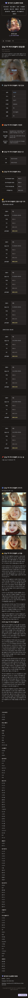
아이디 (3, 899)
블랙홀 (3, 961)
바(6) (18, 6)
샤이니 (3, 787)
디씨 (3, 753)
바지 (3, 763)
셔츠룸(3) (22, 6)
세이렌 (3, 792)
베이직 (3, 853)
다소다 (3, 920)
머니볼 (3, 823)
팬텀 (3, 740)
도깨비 (3, 795)
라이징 (3, 821)
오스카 (3, 858)
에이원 (3, 833)
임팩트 (3, 818)
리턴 (3, 737)
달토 (3, 955)
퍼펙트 (3, 719)
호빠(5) (14, 13)
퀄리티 (3, 906)
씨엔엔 (3, 750)
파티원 (3, 717)
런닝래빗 (4, 941)
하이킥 (3, 727)
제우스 (3, 912)
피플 (3, 867)
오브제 (3, 761)
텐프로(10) (7, 11)
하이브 (3, 725)
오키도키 (4, 830)
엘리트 (3, 925)
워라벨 (3, 936)
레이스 (3, 845)
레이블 (3, 797)
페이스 (3, 897)
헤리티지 (4, 768)
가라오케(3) (6, 6)
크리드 (3, 735)
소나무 (3, 851)
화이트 (3, 904)
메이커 (3, 946)
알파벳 (3, 806)
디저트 (3, 917)
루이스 (3, 742)
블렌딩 (3, 799)
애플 (3, 733)
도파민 (3, 922)
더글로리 (4, 809)
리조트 (3, 927)
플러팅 (3, 966)
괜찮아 (3, 879)
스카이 (3, 714)
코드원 (3, 770)
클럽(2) (17, 9)
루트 (3, 777)
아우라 (3, 865)
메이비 (3, 892)
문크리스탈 (4, 745)
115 (2, 929)
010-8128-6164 (10, 981)
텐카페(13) (22, 9)
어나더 (3, 785)
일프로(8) (6, 9)
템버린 (3, 872)
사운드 (3, 843)
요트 (3, 775)
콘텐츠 (3, 885)
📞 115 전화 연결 (22, 995)
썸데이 (3, 802)
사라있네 (4, 951)
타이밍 (3, 783)
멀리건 (3, 804)
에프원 (3, 816)
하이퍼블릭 (8, 41)
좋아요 (3, 790)
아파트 (3, 875)
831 (2, 835)
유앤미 (3, 755)
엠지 (3, 887)
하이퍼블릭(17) (20, 11)
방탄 (3, 934)
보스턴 (3, 963)
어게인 (3, 968)
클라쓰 (3, 894)
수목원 (3, 944)
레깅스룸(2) (12, 6)
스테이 (3, 814)
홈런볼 (3, 890)
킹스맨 (3, 811)
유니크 (3, 837)
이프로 (3, 863)
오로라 (3, 856)
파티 (3, 948)
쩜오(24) (12, 9)
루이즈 (3, 772)
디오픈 (3, 860)
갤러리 (3, 870)
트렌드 (3, 953)
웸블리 (3, 877)
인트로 (3, 828)
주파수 (3, 765)
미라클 (3, 825)
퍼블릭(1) (13, 11)
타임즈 (3, 902)
